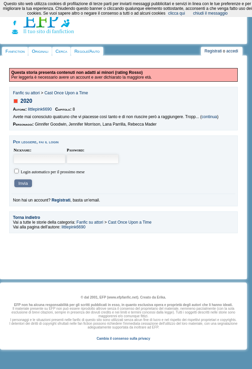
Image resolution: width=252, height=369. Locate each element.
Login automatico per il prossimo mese (53, 172)
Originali (40, 51)
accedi (232, 51)
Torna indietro (26, 217)
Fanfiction (15, 51)
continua (209, 116)
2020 (26, 101)
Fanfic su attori (26, 93)
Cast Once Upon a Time (66, 93)
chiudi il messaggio (210, 13)
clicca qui (176, 13)
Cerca (61, 51)
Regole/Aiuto (86, 51)
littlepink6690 (40, 109)
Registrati (213, 51)
